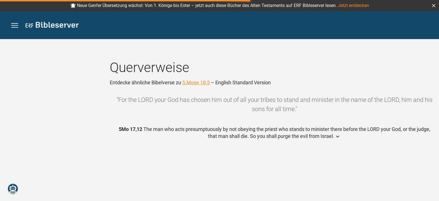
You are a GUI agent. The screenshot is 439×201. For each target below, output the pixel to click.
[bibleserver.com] (52, 26)
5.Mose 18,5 (196, 82)
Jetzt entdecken (353, 5)
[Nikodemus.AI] (13, 189)
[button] (433, 5)
